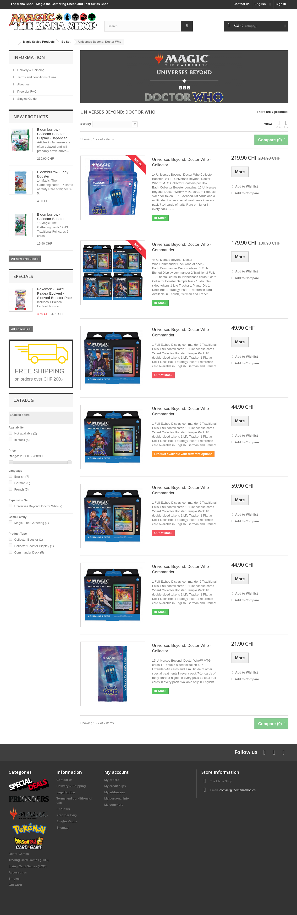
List (286, 124)
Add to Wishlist (246, 186)
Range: (14, 456)
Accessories (18, 872)
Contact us (241, 4)
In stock (22, 440)
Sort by (85, 123)
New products (30, 117)
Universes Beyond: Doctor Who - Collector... (181, 162)
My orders (111, 780)
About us (23, 84)
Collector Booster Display (34, 546)
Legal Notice (65, 792)
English (21, 476)
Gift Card (15, 885)
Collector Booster (28, 539)
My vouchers (113, 804)
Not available (25, 433)
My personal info (116, 798)
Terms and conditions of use (36, 77)
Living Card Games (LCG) (27, 866)
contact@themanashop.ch (238, 790)
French (21, 489)
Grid (278, 124)
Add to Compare (247, 193)
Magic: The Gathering (31, 523)
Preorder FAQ (26, 91)
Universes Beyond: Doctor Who (38, 506)
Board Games (19, 854)
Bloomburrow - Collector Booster (51, 216)
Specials (23, 276)
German (22, 483)
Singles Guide (26, 98)
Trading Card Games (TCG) (29, 860)
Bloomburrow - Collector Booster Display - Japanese (52, 133)
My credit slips (115, 786)
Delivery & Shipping (30, 70)
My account (116, 772)
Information (29, 57)
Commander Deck (29, 552)
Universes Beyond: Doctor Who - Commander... (181, 247)
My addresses (114, 792)
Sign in (281, 4)
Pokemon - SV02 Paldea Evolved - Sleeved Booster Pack (54, 293)
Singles (14, 878)
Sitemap (62, 827)
